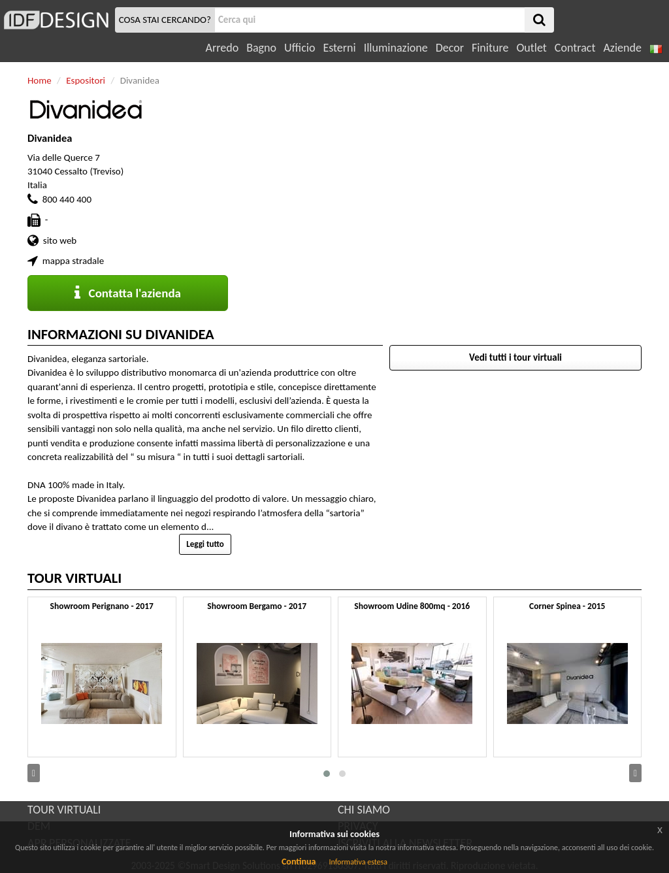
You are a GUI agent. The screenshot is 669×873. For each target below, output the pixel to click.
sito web (59, 240)
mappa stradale (73, 261)
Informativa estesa (358, 861)
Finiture (490, 48)
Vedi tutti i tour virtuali (515, 357)
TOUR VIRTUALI (64, 809)
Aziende (622, 48)
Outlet (531, 48)
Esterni (339, 48)
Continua (299, 861)
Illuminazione (396, 48)
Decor (450, 48)
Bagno (261, 48)
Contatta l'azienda (127, 293)
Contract (575, 48)
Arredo (222, 48)
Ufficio (299, 48)
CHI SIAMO (364, 809)
